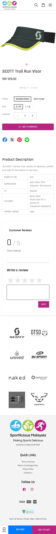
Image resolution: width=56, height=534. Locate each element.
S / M (18, 106)
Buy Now (20, 529)
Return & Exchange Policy (28, 465)
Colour (5, 98)
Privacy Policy (28, 469)
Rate (43, 304)
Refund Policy (41, 519)
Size (4, 106)
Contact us (28, 473)
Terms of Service (28, 462)
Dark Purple (39, 99)
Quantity (6, 114)
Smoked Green (22, 99)
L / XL (27, 106)
